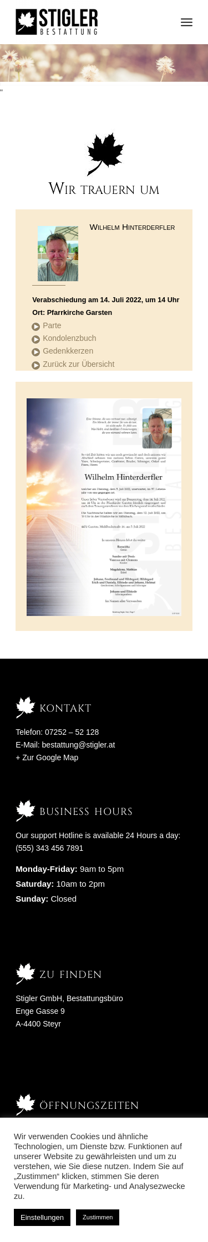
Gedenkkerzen (68, 350)
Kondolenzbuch (70, 338)
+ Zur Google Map (47, 757)
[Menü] (186, 22)
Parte (52, 325)
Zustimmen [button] (98, 1217)
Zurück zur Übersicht (78, 364)
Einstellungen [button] (42, 1217)
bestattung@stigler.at (78, 744)
